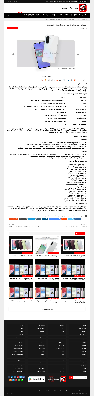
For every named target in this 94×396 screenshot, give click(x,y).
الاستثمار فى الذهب (40, 328)
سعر (56, 216)
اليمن (66, 216)
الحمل (63, 331)
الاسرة (63, 328)
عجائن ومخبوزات (82, 360)
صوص (83, 351)
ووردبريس (21, 334)
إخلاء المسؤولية (74, 1)
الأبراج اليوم (41, 348)
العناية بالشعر (61, 345)
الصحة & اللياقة (61, 337)
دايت (63, 366)
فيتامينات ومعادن (40, 371)
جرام (59, 216)
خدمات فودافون (40, 340)
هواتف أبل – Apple (19, 343)
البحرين (82, 216)
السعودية (70, 216)
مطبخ (60, 14)
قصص (83, 371)
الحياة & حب (45, 14)
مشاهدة (43, 216)
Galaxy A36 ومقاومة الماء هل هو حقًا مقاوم (76, 227)
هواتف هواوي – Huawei (18, 366)
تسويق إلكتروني (20, 340)
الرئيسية (82, 14)
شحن (50, 216)
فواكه (83, 368)
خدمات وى (41, 343)
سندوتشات (83, 348)
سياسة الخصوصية (53, 1)
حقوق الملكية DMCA (61, 1)
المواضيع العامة (29, 14)
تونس (63, 216)
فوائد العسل (41, 368)
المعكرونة (83, 345)
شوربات (83, 357)
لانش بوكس (82, 366)
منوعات (54, 14)
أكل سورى (83, 331)
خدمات (66, 14)
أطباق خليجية (82, 340)
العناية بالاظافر (61, 340)
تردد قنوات (42, 363)
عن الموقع (68, 1)
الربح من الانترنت (41, 325)
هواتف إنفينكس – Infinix (18, 348)
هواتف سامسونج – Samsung (12, 28)
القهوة (63, 351)
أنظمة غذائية (62, 325)
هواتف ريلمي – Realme (18, 351)
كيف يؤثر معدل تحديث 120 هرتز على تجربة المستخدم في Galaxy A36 (23, 227)
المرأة (38, 14)
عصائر (84, 363)
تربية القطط (62, 363)
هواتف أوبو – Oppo (19, 345)
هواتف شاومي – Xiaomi (18, 357)
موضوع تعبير (61, 371)
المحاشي (83, 337)
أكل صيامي (82, 334)
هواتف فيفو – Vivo (19, 360)
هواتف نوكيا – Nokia (19, 363)
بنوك (43, 351)
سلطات (83, 354)
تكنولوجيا (74, 14)
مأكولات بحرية (82, 328)
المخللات (83, 343)
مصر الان (8, 393)
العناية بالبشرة (61, 343)
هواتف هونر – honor (19, 368)
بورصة (42, 354)
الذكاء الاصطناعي (77, 216)
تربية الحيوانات (61, 360)
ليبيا (46, 216)
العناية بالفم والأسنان (60, 348)
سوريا (53, 216)
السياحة (62, 357)
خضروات (42, 366)
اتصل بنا (47, 1)
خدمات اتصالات (41, 345)
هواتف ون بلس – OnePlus (18, 371)
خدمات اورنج (41, 337)
